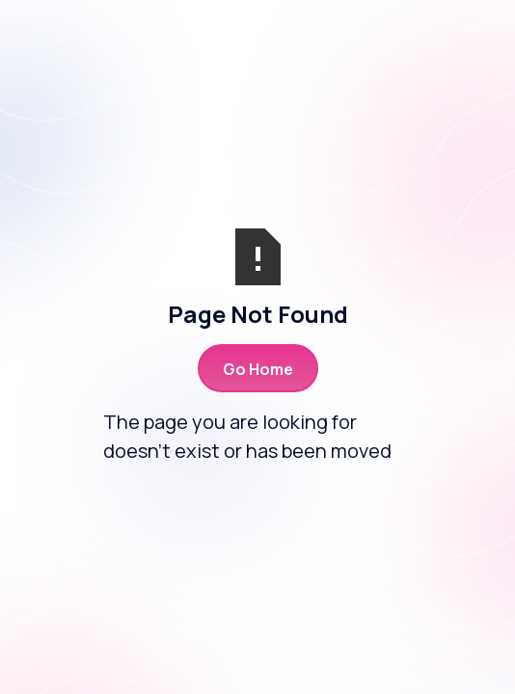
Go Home (258, 369)
